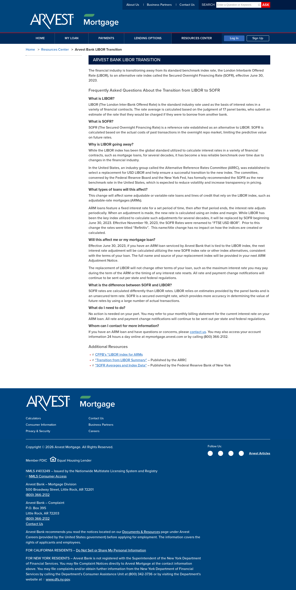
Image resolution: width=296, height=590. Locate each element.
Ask (265, 5)
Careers (94, 431)
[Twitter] (220, 453)
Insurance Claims (41, 119)
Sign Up (257, 38)
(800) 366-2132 (38, 495)
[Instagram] (230, 453)
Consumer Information (41, 425)
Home (30, 49)
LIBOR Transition (41, 128)
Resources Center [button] (196, 38)
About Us (132, 5)
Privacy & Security (38, 431)
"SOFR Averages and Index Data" (121, 365)
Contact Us (187, 5)
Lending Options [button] (147, 38)
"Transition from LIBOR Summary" (121, 360)
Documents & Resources (141, 532)
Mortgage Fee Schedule (46, 79)
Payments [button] (106, 38)
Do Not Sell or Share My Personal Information (111, 550)
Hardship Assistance (44, 110)
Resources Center (55, 49)
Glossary (36, 101)
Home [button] (40, 38)
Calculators (37, 70)
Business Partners (159, 5)
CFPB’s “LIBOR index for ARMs (119, 354)
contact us (198, 332)
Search (208, 4)
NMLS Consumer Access (48, 476)
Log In (234, 38)
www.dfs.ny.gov (58, 579)
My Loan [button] (71, 38)
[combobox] (236, 5)
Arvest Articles (259, 453)
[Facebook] (210, 453)
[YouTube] (241, 453)
